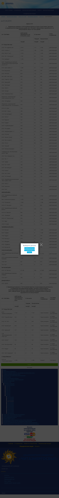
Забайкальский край (29, 248)
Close (41, 244)
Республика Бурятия (29, 250)
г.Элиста (29, 252)
